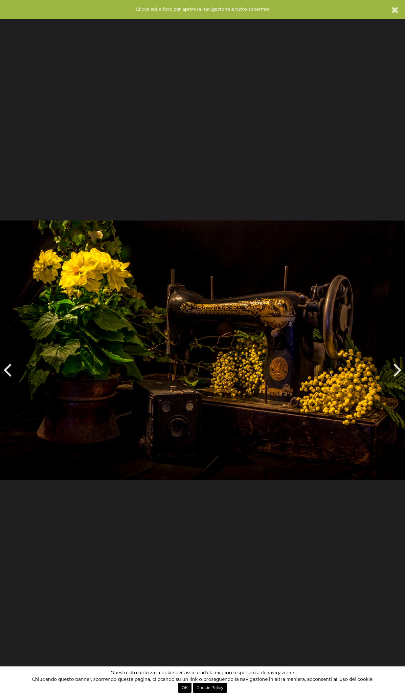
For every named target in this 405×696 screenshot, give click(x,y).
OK (185, 688)
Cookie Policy (209, 688)
